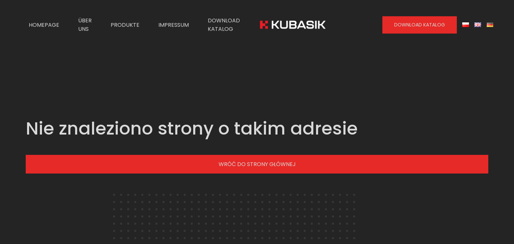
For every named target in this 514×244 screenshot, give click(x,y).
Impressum (173, 25)
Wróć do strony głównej (257, 164)
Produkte (125, 25)
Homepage (44, 25)
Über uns (85, 25)
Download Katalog (224, 25)
